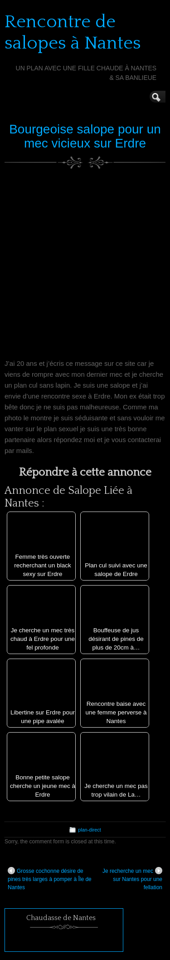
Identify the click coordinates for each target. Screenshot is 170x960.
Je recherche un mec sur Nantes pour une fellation (132, 879)
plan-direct (89, 829)
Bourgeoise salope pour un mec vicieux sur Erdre (85, 136)
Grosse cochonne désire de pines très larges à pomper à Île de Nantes (50, 879)
